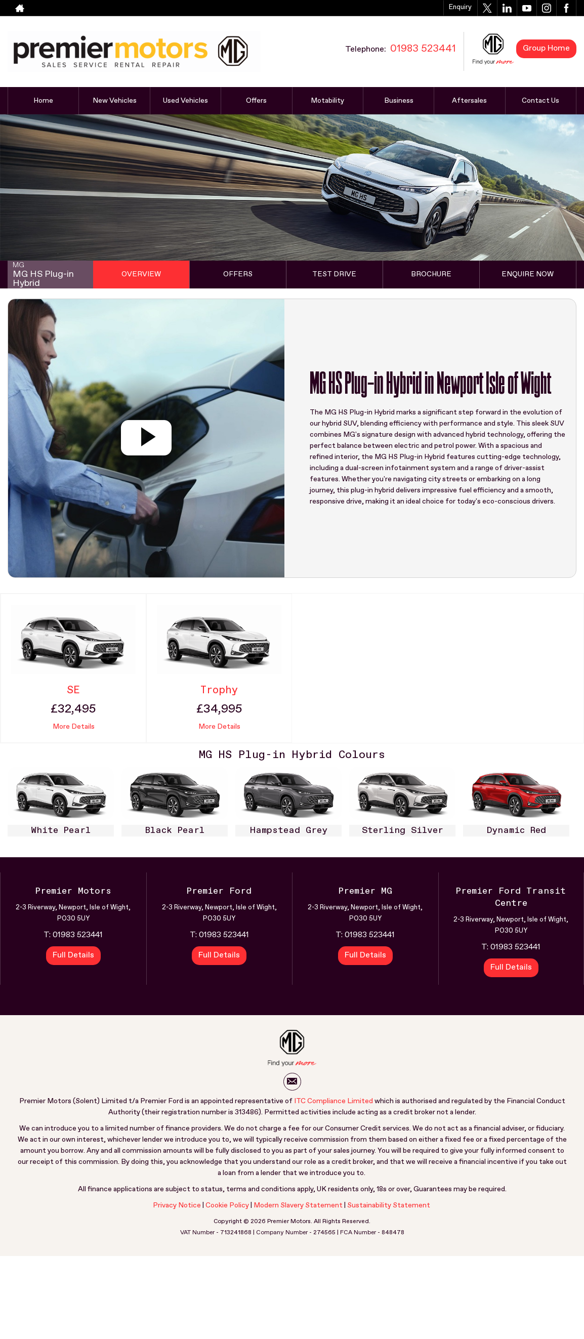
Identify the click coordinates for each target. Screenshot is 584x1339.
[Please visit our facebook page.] (566, 8)
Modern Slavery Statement (298, 1205)
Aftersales (469, 100)
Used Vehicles (185, 100)
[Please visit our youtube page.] (526, 8)
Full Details (73, 955)
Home (43, 100)
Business (398, 100)
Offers (256, 100)
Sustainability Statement (389, 1205)
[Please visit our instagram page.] (546, 8)
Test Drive (334, 274)
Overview (141, 274)
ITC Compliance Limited (333, 1101)
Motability (327, 100)
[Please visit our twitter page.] (487, 8)
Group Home (546, 49)
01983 (372, 8)
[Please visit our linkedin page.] (507, 8)
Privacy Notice (177, 1205)
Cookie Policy (227, 1205)
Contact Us (540, 100)
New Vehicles (115, 100)
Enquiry (460, 7)
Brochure (431, 274)
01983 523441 (78, 935)
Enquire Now (528, 274)
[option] (61, 804)
